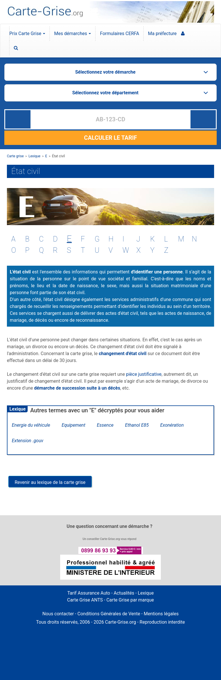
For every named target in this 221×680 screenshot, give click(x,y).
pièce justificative (143, 374)
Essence (105, 425)
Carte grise (15, 156)
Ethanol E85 (136, 425)
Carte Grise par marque (130, 600)
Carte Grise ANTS (85, 600)
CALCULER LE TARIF (110, 137)
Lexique (34, 156)
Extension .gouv (27, 440)
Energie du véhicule (31, 425)
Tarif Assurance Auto (88, 593)
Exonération (172, 425)
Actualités (124, 593)
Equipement (73, 425)
